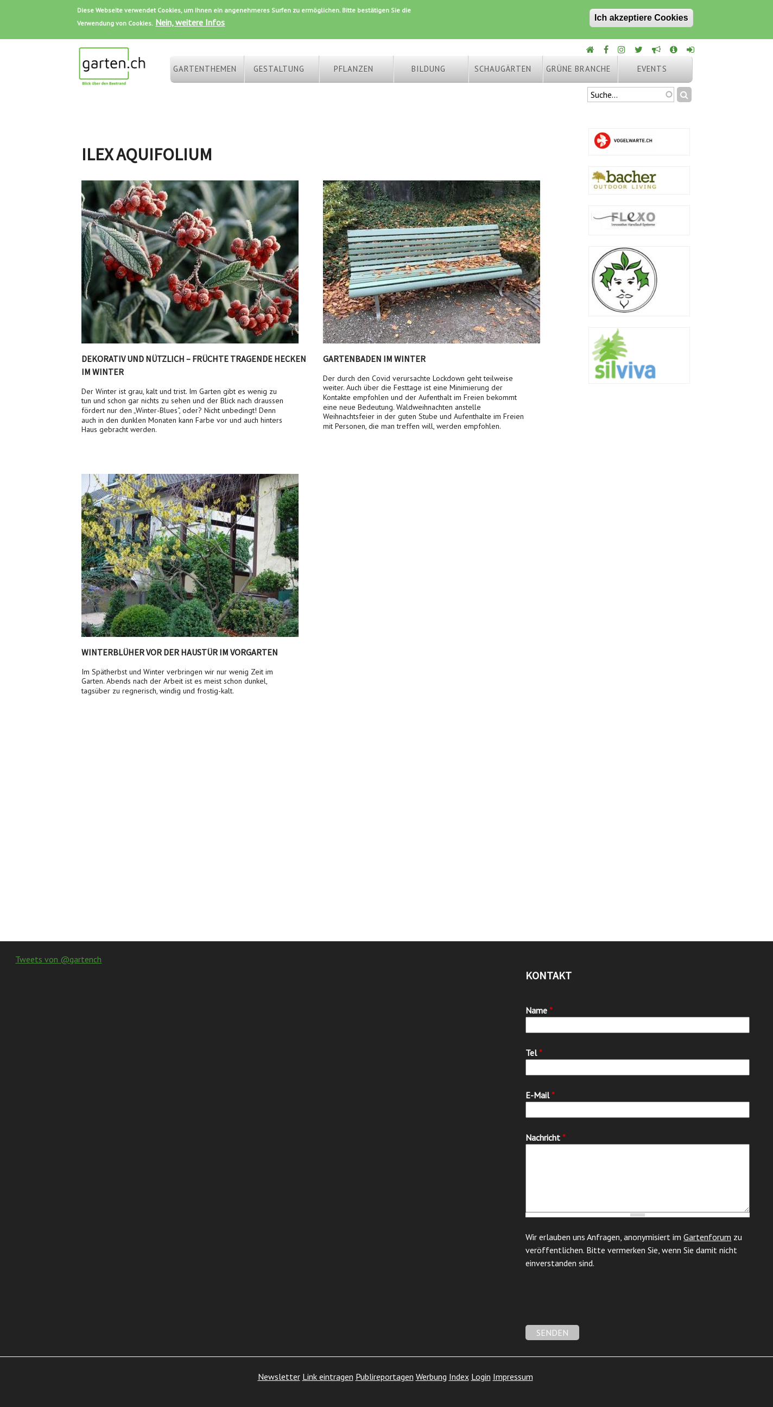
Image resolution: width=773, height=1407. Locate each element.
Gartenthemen (205, 69)
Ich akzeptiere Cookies (641, 17)
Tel (533, 1052)
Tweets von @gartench (58, 959)
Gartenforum (707, 1236)
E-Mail (540, 1095)
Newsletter (279, 1376)
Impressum (513, 1376)
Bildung (428, 69)
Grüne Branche (578, 69)
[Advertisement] (386, 854)
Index (459, 1376)
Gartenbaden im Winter (374, 358)
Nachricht (545, 1137)
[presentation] (607, 1304)
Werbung (431, 1376)
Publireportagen (385, 1376)
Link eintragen (327, 1376)
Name (539, 1010)
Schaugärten (502, 69)
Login (481, 1376)
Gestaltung (279, 69)
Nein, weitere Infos (190, 22)
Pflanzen (353, 69)
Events (652, 69)
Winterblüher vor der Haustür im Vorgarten (179, 652)
